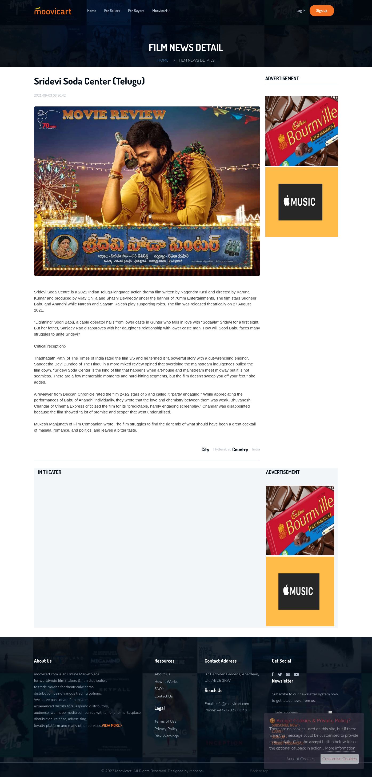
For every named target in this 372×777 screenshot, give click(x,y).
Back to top (260, 771)
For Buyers (136, 10)
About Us (162, 674)
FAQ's (159, 688)
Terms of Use (165, 721)
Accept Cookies (300, 758)
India (256, 449)
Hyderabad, (223, 449)
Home (91, 10)
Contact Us (163, 696)
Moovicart (161, 10)
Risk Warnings (166, 736)
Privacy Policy (165, 728)
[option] (148, 541)
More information (340, 748)
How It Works (166, 681)
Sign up (321, 10)
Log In (301, 10)
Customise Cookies (339, 758)
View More (112, 725)
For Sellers (112, 10)
